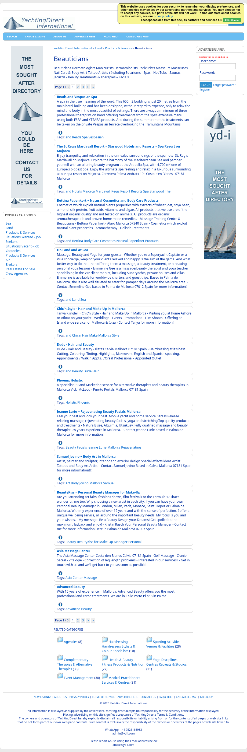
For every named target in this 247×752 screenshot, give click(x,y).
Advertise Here (84, 36)
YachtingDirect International (73, 48)
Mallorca (104, 335)
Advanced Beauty (71, 587)
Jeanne (93, 447)
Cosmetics (108, 241)
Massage (90, 577)
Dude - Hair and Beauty (75, 344)
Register (204, 90)
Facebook (206, 697)
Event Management (78, 678)
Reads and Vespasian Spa (77, 97)
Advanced (73, 609)
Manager (121, 542)
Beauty (77, 371)
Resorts (136, 191)
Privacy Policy (79, 697)
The (167, 191)
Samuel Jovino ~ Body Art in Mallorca (86, 456)
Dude (87, 371)
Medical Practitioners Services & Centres (121, 680)
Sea (8, 223)
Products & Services (20, 232)
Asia (69, 577)
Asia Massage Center (73, 551)
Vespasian (96, 137)
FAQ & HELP (110, 36)
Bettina (77, 241)
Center (77, 577)
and (68, 137)
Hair (85, 335)
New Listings (43, 697)
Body (88, 241)
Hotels (77, 191)
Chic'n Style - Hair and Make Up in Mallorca (91, 308)
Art (68, 483)
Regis (115, 191)
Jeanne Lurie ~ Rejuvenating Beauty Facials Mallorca (98, 411)
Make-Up (106, 542)
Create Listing (35, 36)
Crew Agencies (17, 273)
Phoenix (83, 402)
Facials (82, 447)
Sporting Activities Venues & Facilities (163, 644)
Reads (76, 137)
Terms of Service (103, 697)
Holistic (71, 402)
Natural (122, 241)
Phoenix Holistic (70, 380)
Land (9, 228)
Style (115, 335)
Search (12, 36)
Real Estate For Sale (20, 269)
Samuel (108, 483)
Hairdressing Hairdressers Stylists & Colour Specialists (118, 646)
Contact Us (148, 697)
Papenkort (136, 241)
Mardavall (103, 191)
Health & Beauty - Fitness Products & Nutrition (123, 662)
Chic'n (76, 335)
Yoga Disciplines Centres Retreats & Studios (166, 662)
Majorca (89, 191)
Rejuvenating (131, 447)
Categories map (137, 36)
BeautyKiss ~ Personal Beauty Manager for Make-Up (98, 492)
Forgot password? (224, 85)
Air (8, 260)
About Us (59, 36)
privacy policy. (163, 16)
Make (93, 335)
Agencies (71, 641)
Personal (134, 542)
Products (151, 241)
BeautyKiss (85, 542)
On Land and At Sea (72, 250)
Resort (125, 191)
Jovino (84, 483)
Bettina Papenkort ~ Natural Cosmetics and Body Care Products (107, 200)
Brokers (11, 264)
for (96, 542)
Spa (85, 137)
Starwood (157, 191)
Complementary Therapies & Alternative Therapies (75, 664)
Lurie (103, 447)
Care (95, 241)
